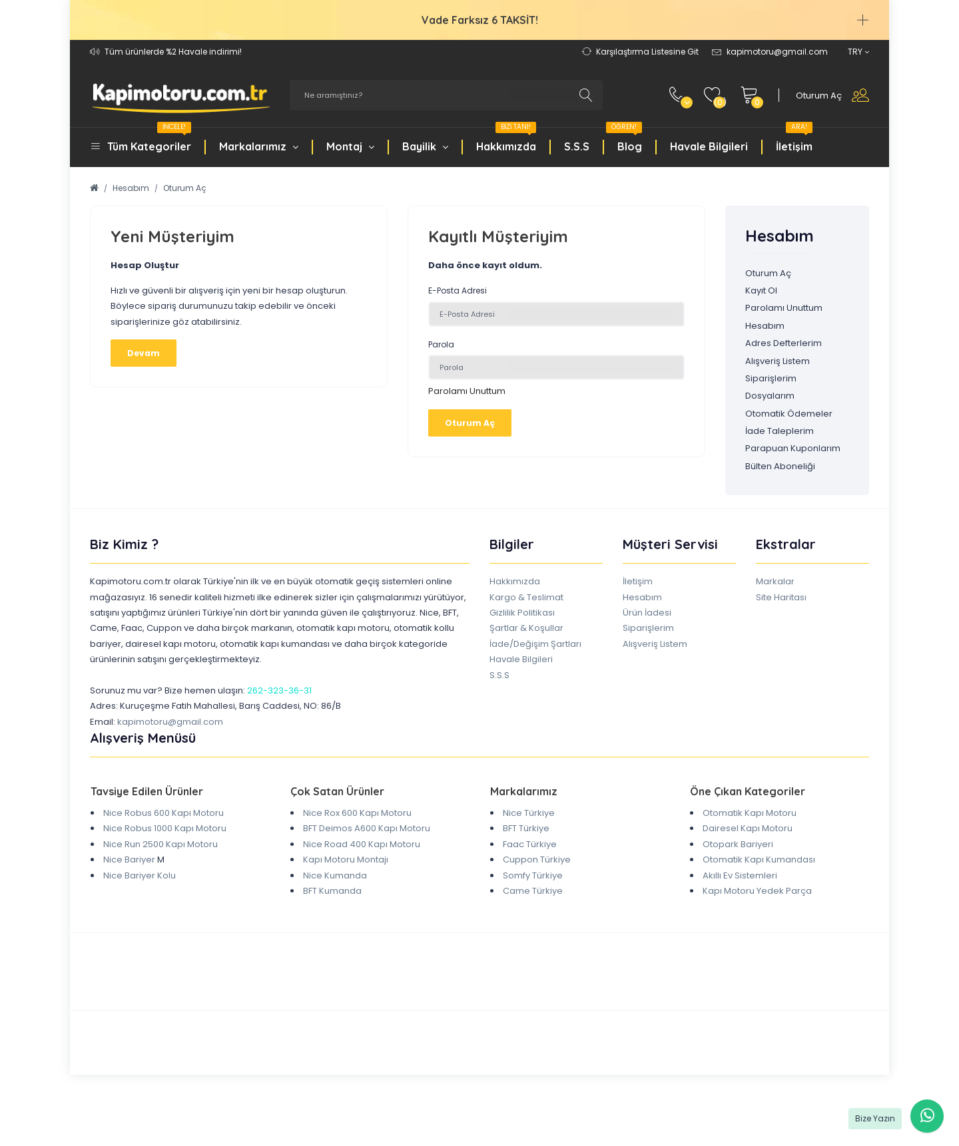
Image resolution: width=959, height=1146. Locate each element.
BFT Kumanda (332, 890)
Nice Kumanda (335, 875)
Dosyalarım (770, 395)
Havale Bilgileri (709, 146)
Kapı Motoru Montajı (345, 859)
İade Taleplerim (779, 431)
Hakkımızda (506, 139)
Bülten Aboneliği (780, 466)
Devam (143, 353)
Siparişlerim (771, 378)
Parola (441, 344)
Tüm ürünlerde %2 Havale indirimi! (173, 51)
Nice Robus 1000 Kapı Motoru (164, 828)
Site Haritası (781, 597)
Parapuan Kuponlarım (792, 448)
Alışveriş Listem (777, 361)
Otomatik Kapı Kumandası (759, 859)
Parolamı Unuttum (466, 391)
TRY (858, 51)
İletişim (794, 139)
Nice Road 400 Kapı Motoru (361, 844)
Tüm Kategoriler (149, 139)
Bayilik (425, 146)
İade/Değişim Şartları (535, 644)
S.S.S (576, 146)
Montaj (350, 146)
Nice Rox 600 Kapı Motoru (357, 813)
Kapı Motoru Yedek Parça (757, 890)
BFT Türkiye (526, 828)
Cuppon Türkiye (537, 859)
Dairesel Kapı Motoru (748, 828)
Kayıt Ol (761, 290)
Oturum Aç (184, 188)
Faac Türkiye (530, 844)
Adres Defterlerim (783, 343)
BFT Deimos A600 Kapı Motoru (366, 828)
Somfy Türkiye (533, 875)
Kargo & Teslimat (526, 597)
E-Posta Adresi (457, 290)
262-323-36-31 (279, 690)
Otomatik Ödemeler (788, 413)
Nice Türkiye (529, 813)
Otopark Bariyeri (738, 844)
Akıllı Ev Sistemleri (740, 875)
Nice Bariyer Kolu (139, 875)
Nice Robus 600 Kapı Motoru (163, 813)
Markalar (775, 581)
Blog (624, 139)
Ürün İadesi (647, 612)
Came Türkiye (533, 890)
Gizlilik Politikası (522, 612)
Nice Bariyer (129, 859)
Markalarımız (258, 146)
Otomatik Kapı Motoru (750, 813)
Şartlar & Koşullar (526, 628)
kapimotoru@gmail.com (170, 721)
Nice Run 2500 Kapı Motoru (160, 844)
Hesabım (131, 188)
